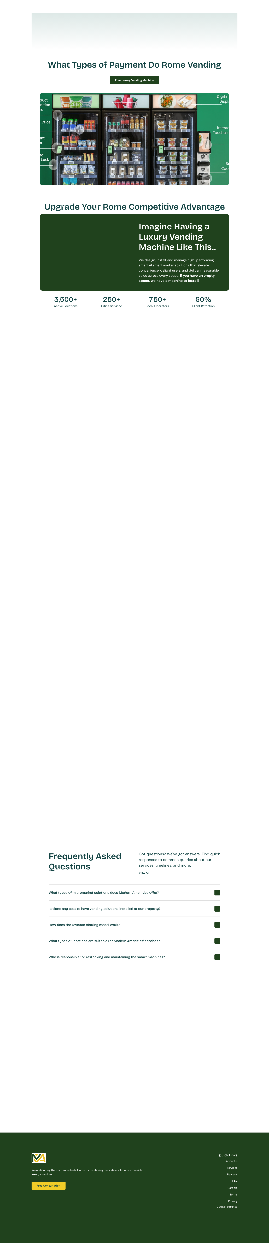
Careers (232, 1188)
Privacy (232, 1201)
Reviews (232, 1174)
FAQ (234, 1181)
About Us (231, 1161)
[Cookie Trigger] (227, 1206)
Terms (233, 1194)
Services (232, 1168)
